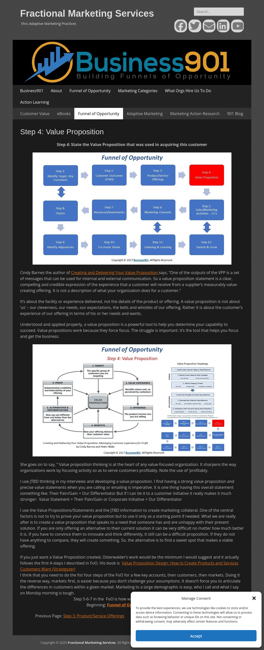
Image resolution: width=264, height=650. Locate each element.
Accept (196, 635)
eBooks (64, 113)
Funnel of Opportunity (89, 90)
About (56, 90)
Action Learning (34, 102)
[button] (254, 598)
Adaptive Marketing (145, 113)
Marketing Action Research (195, 113)
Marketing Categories (138, 90)
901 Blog (235, 113)
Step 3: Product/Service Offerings (93, 616)
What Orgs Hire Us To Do (188, 90)
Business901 (31, 90)
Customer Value (35, 113)
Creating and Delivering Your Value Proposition (115, 272)
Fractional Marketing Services (87, 13)
